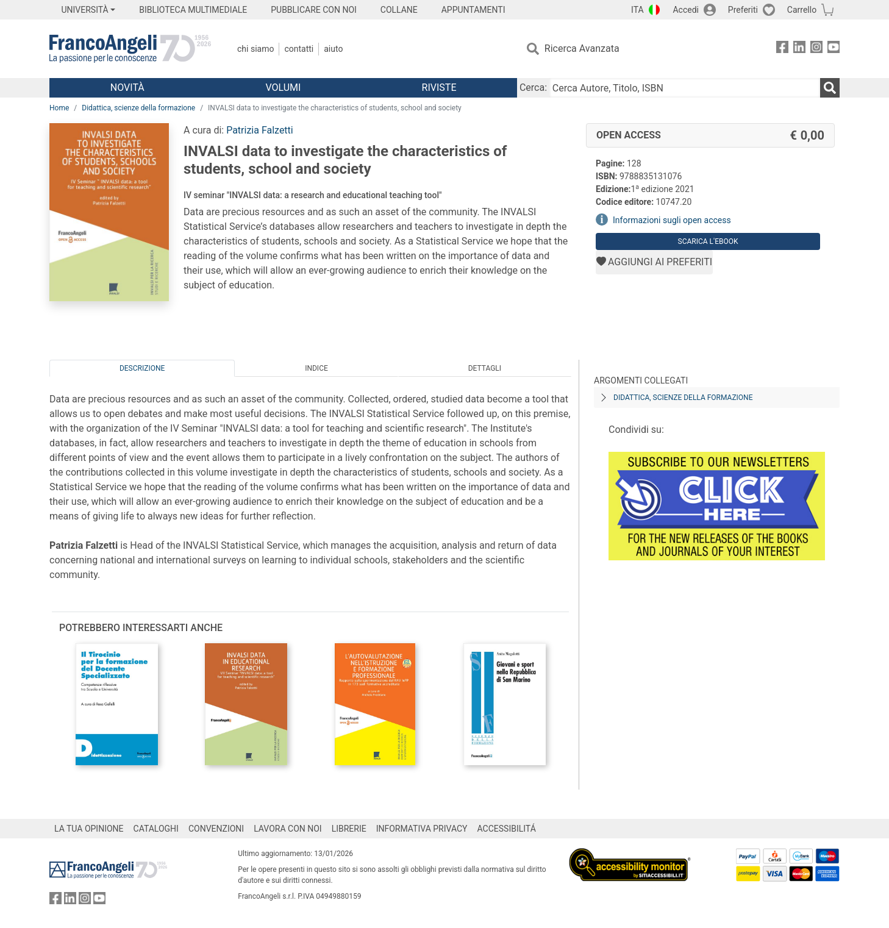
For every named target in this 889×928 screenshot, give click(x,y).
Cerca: (533, 87)
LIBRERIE (349, 828)
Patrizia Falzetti (259, 130)
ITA (637, 10)
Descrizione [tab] (142, 368)
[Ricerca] (830, 88)
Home (59, 108)
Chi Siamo (255, 49)
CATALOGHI (156, 828)
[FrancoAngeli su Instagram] (816, 49)
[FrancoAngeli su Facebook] (782, 49)
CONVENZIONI (216, 828)
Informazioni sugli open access (672, 220)
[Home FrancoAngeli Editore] (130, 48)
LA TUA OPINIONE (89, 828)
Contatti (298, 49)
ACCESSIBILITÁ (506, 828)
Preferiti (743, 10)
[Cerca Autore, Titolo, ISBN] (684, 88)
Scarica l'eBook (708, 241)
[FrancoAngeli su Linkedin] (799, 49)
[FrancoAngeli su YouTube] (833, 49)
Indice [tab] (316, 368)
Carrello (801, 10)
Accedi (686, 10)
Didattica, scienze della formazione (138, 108)
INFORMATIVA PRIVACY (422, 828)
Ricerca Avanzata (581, 48)
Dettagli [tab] (484, 368)
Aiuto (333, 49)
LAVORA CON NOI (288, 828)
